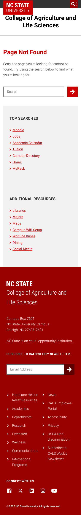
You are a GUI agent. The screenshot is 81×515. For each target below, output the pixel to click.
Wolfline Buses (24, 236)
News (52, 395)
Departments (22, 417)
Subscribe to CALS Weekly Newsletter (57, 453)
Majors (18, 217)
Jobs (16, 136)
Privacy (53, 425)
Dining (17, 243)
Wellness (19, 442)
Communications (25, 451)
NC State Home (19, 4)
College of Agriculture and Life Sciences (40, 21)
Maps (17, 223)
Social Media (22, 249)
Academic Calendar (27, 143)
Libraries (19, 210)
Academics (20, 409)
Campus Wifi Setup (27, 230)
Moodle (18, 130)
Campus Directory (26, 156)
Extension (19, 434)
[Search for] (33, 92)
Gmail (17, 162)
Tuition (18, 149)
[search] (74, 4)
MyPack (19, 168)
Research (19, 425)
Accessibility (57, 417)
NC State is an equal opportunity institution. (40, 341)
